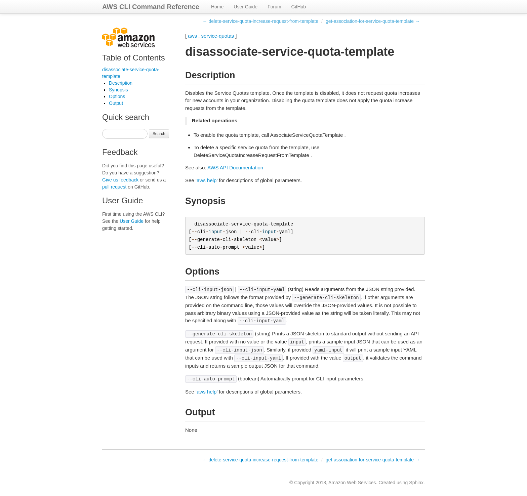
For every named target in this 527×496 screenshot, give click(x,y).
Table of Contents (133, 57)
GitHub (298, 6)
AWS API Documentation (235, 167)
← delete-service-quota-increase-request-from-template (261, 21)
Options (117, 96)
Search (159, 133)
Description (120, 83)
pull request (114, 187)
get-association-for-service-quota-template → (373, 21)
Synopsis (118, 89)
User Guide (245, 6)
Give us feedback (120, 179)
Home (217, 6)
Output (116, 103)
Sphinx (416, 482)
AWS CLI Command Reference (150, 6)
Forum (274, 6)
